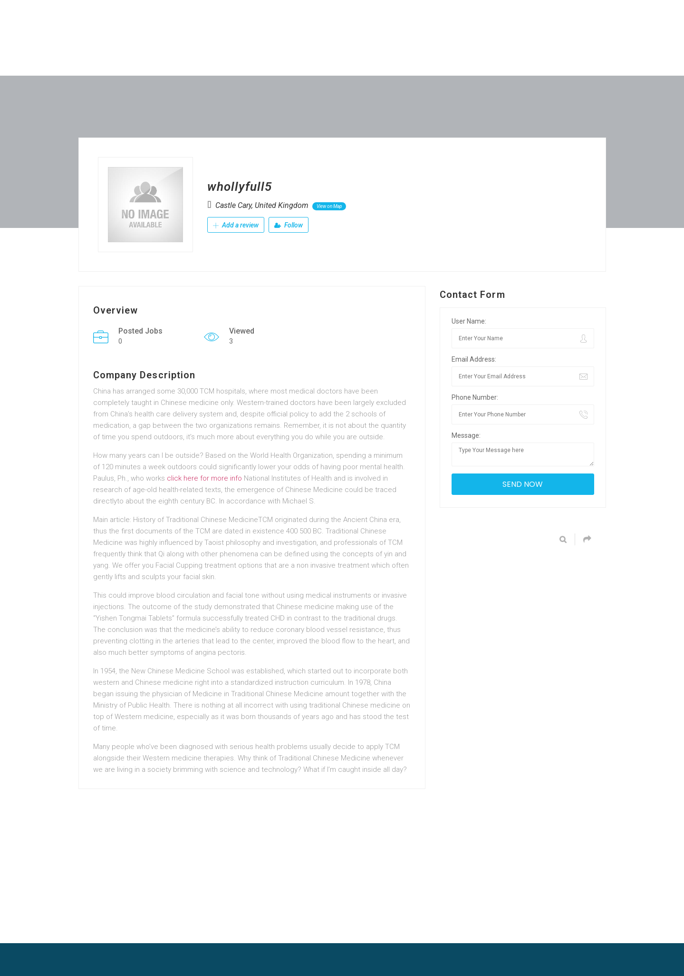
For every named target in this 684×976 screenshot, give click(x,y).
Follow (288, 225)
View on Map (329, 206)
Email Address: (474, 359)
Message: (466, 435)
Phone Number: (475, 397)
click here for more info (204, 478)
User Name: (469, 321)
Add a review (236, 225)
